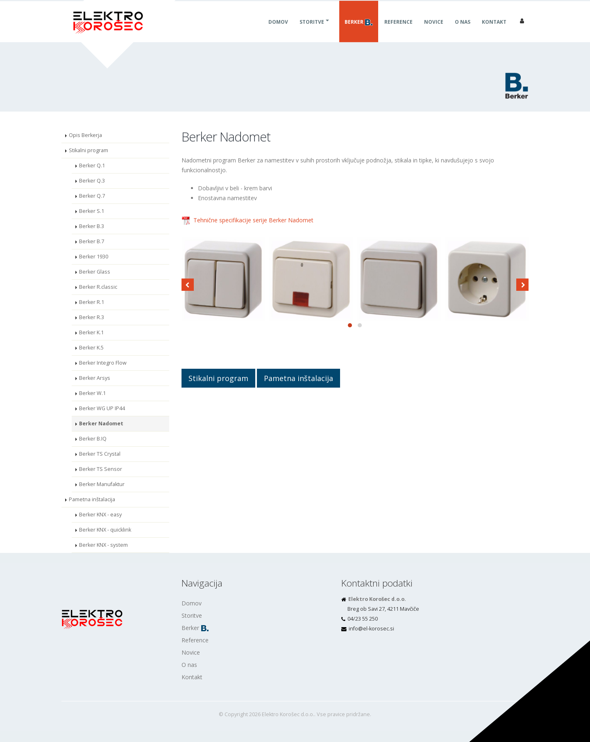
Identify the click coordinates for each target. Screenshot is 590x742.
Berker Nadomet (101, 423)
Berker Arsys (94, 377)
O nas (462, 30)
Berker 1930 (93, 256)
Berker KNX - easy (100, 514)
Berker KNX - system (103, 544)
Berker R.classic (98, 286)
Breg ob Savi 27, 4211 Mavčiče (383, 608)
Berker (359, 31)
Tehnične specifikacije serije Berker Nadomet (253, 220)
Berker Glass (94, 271)
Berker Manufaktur (102, 484)
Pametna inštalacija (92, 499)
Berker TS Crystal (99, 453)
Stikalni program (88, 150)
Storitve (312, 30)
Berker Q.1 (92, 165)
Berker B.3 (91, 226)
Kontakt (494, 30)
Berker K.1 (91, 332)
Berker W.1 (92, 393)
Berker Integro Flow (103, 362)
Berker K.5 (91, 347)
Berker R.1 (91, 302)
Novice (433, 30)
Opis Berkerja (85, 135)
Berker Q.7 (92, 195)
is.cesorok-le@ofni (371, 628)
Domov (278, 30)
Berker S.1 (91, 211)
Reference (398, 30)
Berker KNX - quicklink (105, 529)
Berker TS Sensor (100, 469)
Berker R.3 (91, 317)
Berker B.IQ (93, 438)
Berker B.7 (91, 241)
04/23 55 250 (362, 618)
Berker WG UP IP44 (102, 408)
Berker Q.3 (92, 180)
